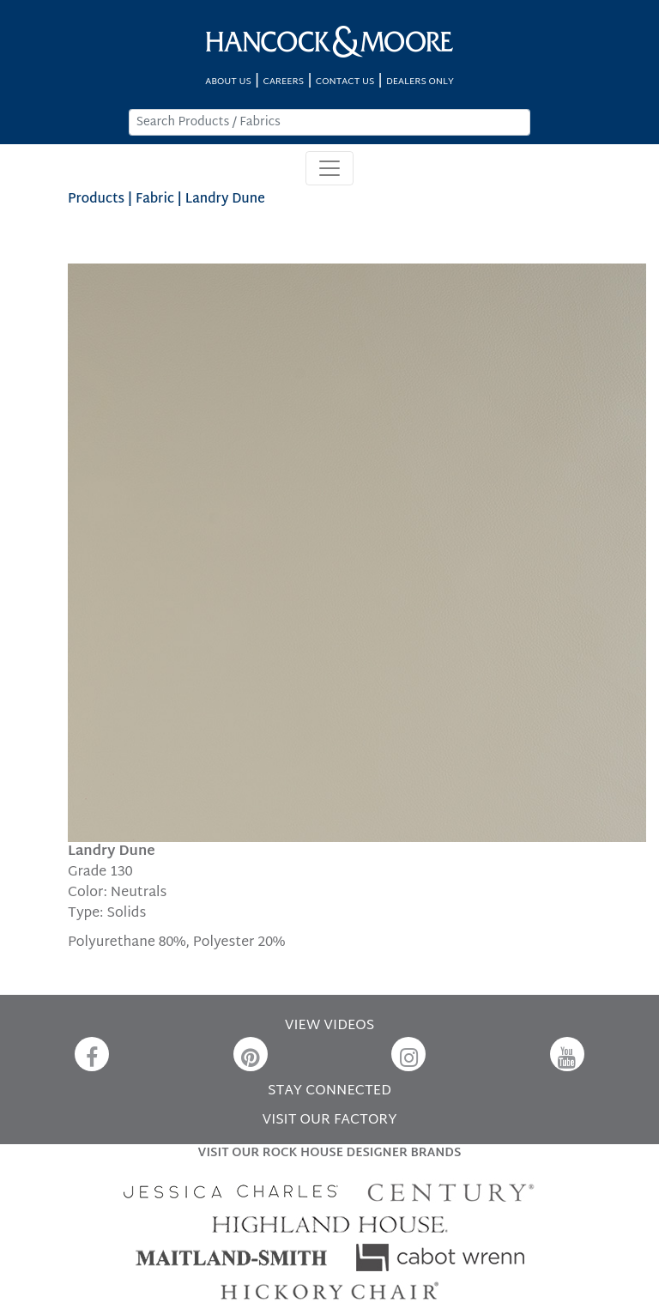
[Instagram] (408, 1054)
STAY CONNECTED (329, 1091)
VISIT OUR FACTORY (329, 1120)
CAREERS (284, 82)
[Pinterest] (250, 1054)
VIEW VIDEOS (329, 1026)
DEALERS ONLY (420, 82)
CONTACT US (345, 82)
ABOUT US (228, 82)
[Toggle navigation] (329, 168)
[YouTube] (567, 1054)
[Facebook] (92, 1054)
